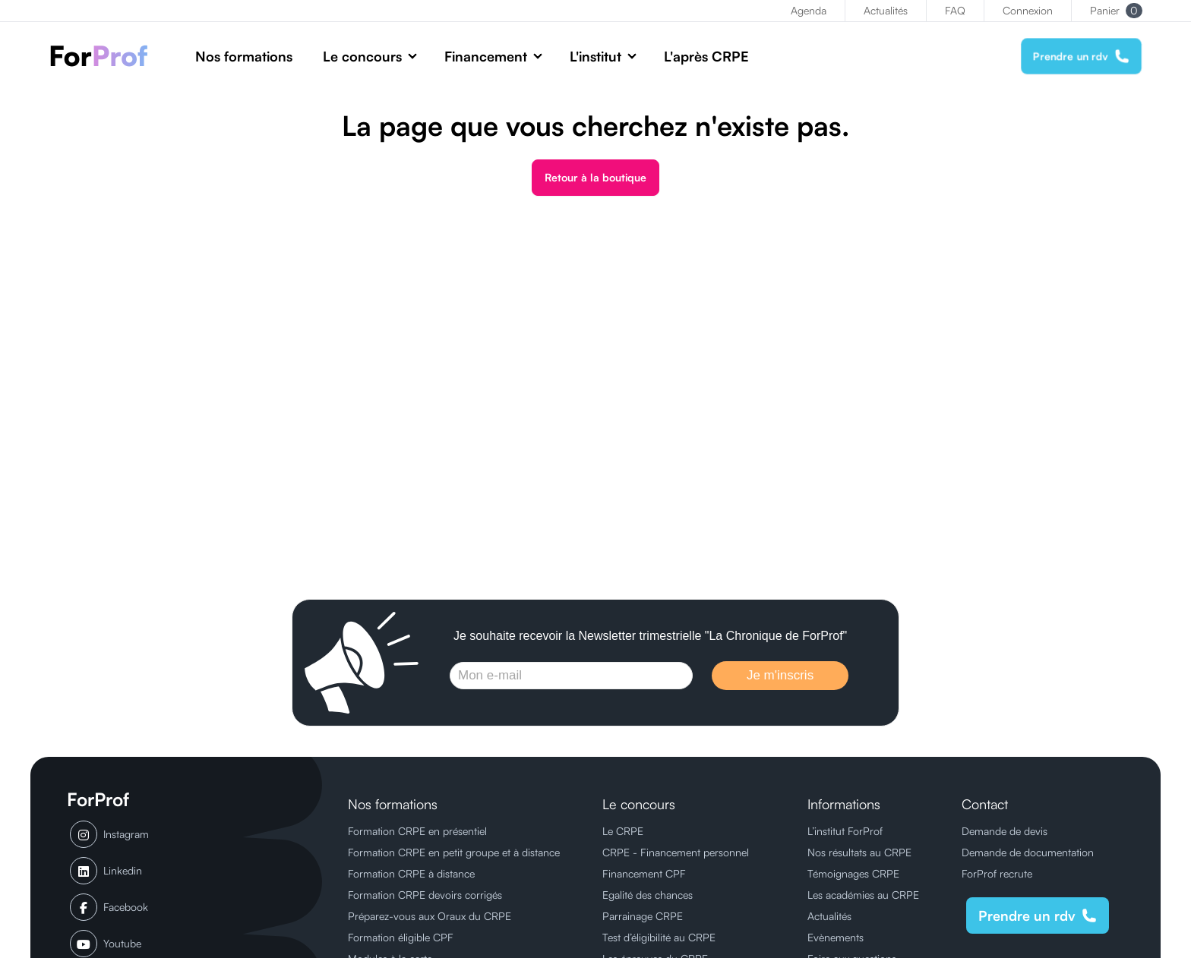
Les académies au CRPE (863, 894)
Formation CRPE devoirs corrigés (425, 894)
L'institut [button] (595, 56)
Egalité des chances (647, 894)
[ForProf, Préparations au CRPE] (107, 55)
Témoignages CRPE (853, 873)
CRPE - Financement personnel (675, 852)
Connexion (1028, 10)
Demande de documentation (1028, 852)
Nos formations (243, 56)
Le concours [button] (362, 56)
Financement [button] (485, 56)
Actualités (886, 10)
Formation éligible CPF (400, 937)
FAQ (955, 10)
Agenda (808, 10)
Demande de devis (1004, 830)
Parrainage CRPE (642, 915)
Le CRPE (622, 830)
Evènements (835, 937)
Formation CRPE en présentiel (417, 830)
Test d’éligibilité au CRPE (659, 937)
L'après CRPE (706, 56)
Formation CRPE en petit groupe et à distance (454, 852)
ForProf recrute (997, 873)
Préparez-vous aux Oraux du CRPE (429, 915)
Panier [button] (1116, 10)
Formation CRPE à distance (411, 873)
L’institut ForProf (845, 830)
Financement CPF (644, 873)
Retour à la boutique (595, 177)
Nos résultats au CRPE (859, 852)
